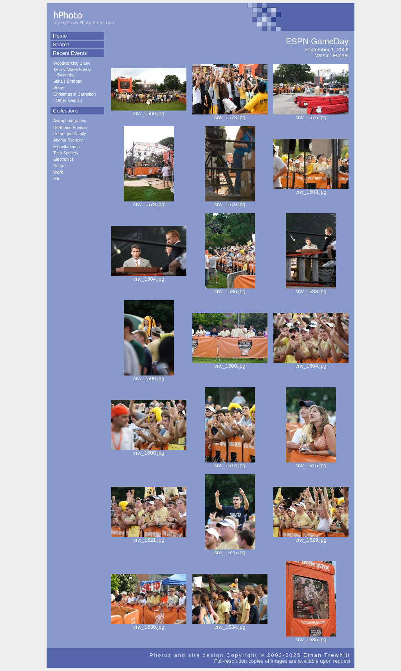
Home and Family (69, 133)
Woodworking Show (71, 63)
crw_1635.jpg (311, 637)
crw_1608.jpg (148, 450)
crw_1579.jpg (230, 202)
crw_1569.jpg (148, 111)
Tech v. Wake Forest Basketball (72, 72)
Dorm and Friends (70, 127)
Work (58, 172)
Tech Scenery (66, 153)
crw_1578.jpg (149, 202)
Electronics (63, 159)
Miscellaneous (66, 146)
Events (340, 55)
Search (61, 44)
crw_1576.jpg (311, 115)
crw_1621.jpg (148, 537)
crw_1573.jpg (229, 115)
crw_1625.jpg (230, 550)
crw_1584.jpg (148, 276)
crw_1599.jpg (149, 376)
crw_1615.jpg (311, 463)
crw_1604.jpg (311, 363)
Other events (68, 100)
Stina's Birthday (67, 81)
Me (56, 178)
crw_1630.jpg (148, 624)
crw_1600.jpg (229, 363)
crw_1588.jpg (311, 289)
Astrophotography (69, 120)
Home (60, 36)
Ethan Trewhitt (326, 655)
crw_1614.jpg (230, 463)
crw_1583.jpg (311, 189)
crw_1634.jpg (229, 624)
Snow (58, 87)
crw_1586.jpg (230, 289)
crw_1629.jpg (311, 537)
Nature (59, 165)
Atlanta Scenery (68, 140)
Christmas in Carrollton (74, 94)
